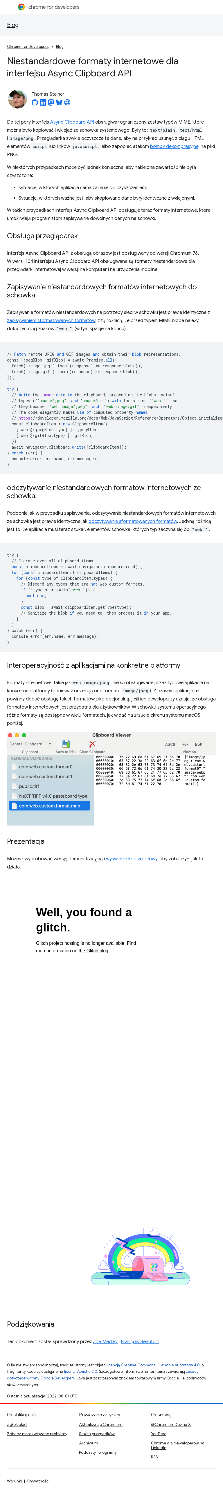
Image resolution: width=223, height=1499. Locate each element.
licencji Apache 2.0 (80, 1371)
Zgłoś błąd (17, 1424)
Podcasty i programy (98, 1452)
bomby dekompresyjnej (174, 146)
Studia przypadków (97, 1433)
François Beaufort (140, 1342)
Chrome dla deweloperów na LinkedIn (177, 1445)
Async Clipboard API (72, 122)
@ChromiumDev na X (171, 1424)
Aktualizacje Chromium (101, 1424)
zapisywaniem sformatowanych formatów (51, 321)
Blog (13, 25)
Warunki (14, 1481)
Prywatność (38, 1481)
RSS (154, 1457)
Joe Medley (105, 1342)
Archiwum (88, 1443)
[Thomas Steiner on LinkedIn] (43, 104)
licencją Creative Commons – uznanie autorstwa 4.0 (153, 1365)
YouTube (158, 1433)
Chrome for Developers (27, 46)
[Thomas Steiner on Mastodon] (51, 104)
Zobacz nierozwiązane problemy (37, 1433)
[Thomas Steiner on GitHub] (35, 104)
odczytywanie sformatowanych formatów (133, 521)
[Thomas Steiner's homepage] (67, 104)
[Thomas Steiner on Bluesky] (59, 104)
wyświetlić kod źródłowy (131, 859)
